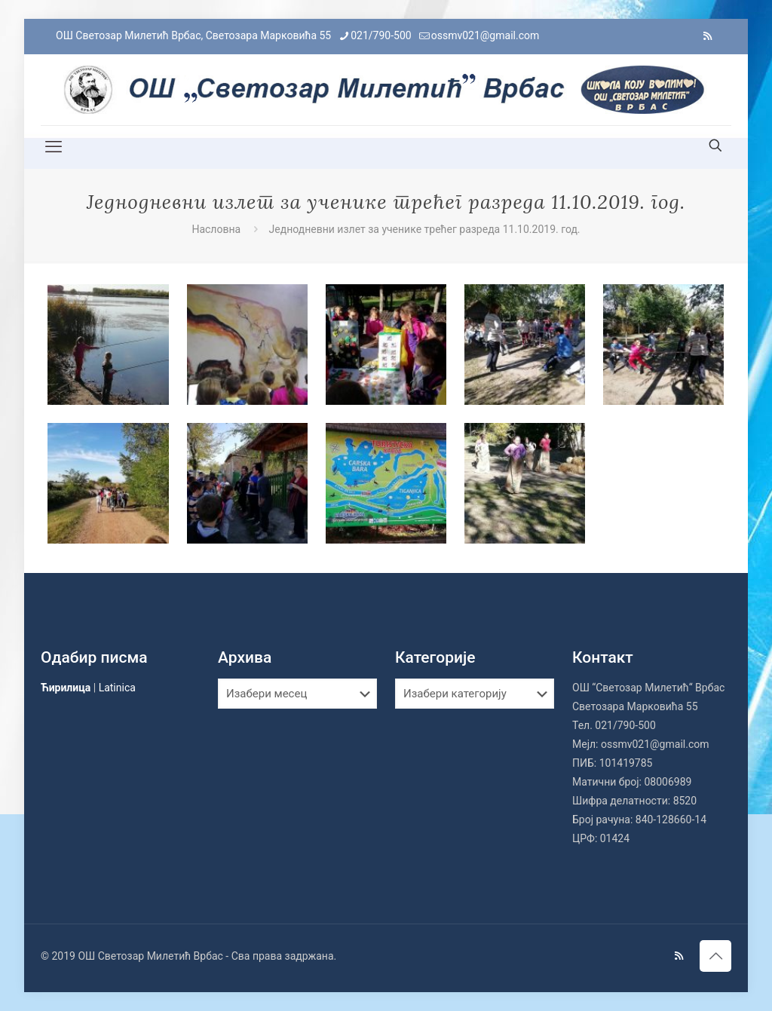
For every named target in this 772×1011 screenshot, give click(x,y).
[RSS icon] (707, 36)
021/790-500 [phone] (381, 35)
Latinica (117, 688)
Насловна (215, 229)
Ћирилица (65, 688)
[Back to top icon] (715, 956)
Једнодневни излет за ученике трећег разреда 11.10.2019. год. (425, 229)
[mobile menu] (53, 147)
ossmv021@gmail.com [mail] (485, 35)
